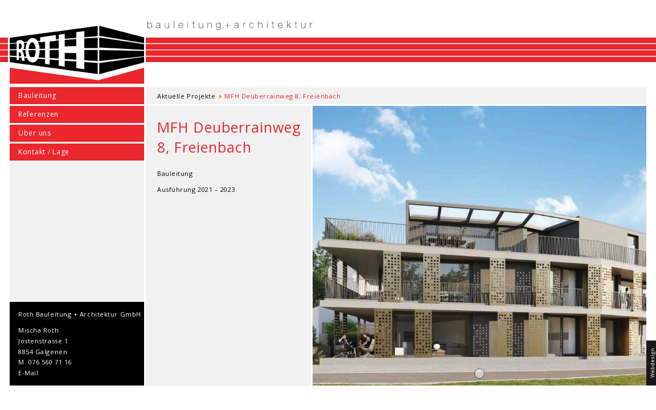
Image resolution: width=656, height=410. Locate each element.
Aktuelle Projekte (186, 96)
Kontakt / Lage (43, 152)
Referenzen (38, 114)
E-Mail (28, 372)
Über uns (34, 133)
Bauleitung (37, 95)
